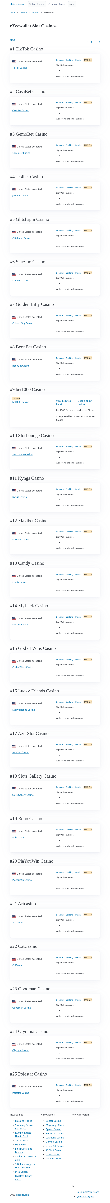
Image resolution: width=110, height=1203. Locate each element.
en (70, 4)
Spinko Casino (53, 1129)
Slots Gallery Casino (23, 794)
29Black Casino (54, 1150)
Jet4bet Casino (20, 195)
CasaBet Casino (20, 110)
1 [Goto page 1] (88, 42)
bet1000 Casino (20, 401)
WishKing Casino (55, 1137)
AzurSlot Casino (20, 752)
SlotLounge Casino (22, 454)
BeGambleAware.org (88, 1191)
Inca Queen (21, 1171)
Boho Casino (19, 837)
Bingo (62, 4)
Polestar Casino (20, 1092)
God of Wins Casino (22, 667)
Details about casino (85, 402)
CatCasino (17, 965)
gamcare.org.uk (85, 1196)
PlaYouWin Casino (22, 879)
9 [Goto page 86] (99, 42)
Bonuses (60, 60)
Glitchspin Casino (21, 238)
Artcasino (17, 922)
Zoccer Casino (53, 1120)
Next (12, 39)
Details (78, 60)
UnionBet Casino (55, 1146)
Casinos (52, 4)
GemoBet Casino (21, 152)
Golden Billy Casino (22, 323)
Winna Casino (53, 1158)
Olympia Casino (20, 1050)
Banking (69, 60)
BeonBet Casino (21, 365)
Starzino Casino (20, 280)
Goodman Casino (21, 1007)
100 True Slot (22, 1140)
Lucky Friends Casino (23, 709)
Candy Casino (19, 581)
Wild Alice (20, 1144)
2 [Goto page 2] (91, 42)
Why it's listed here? (63, 402)
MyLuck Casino (20, 624)
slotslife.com (23, 1194)
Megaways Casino (55, 1125)
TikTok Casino (19, 67)
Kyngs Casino (19, 496)
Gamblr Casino (54, 1141)
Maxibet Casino (20, 539)
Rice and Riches (23, 1120)
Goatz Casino (53, 1154)
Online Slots (35, 4)
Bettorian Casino (55, 1133)
